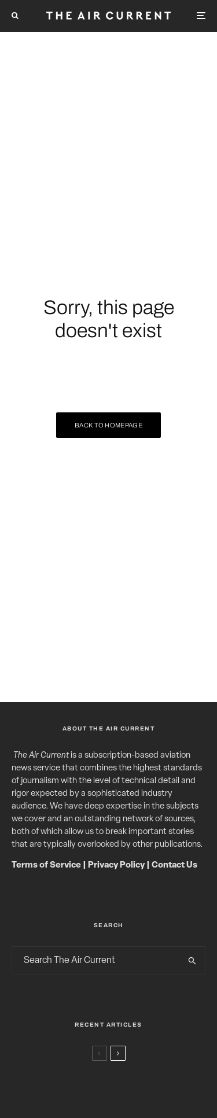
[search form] (96, 961)
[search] (192, 961)
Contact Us (174, 865)
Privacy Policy (116, 865)
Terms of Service (46, 865)
